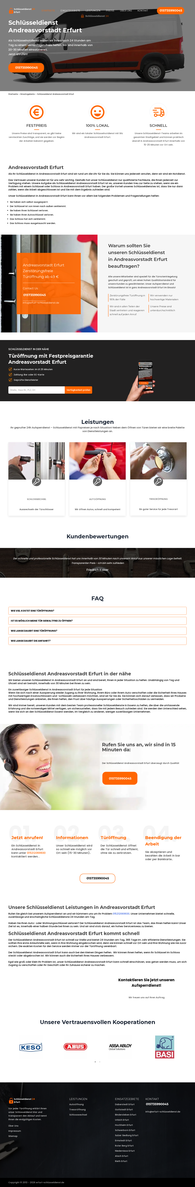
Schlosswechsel (36, 499)
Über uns (126, 10)
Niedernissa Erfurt (125, 1150)
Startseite (48, 10)
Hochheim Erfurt (124, 1125)
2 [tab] (99, 1061)
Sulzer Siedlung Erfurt (126, 1135)
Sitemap (13, 1136)
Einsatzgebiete (70, 10)
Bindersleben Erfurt (125, 1114)
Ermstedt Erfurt (123, 1140)
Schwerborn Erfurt (125, 1130)
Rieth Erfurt (121, 1161)
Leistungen (93, 10)
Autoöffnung (97, 499)
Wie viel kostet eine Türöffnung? (32, 610)
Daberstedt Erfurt (125, 1104)
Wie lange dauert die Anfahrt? (31, 640)
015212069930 (36, 853)
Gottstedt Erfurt (124, 1109)
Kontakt (142, 10)
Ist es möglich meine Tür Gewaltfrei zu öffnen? (42, 620)
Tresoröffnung (158, 499)
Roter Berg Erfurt (124, 1145)
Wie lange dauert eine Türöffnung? (34, 630)
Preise (110, 10)
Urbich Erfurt (122, 1119)
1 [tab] (95, 1061)
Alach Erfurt (121, 1156)
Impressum (14, 1130)
